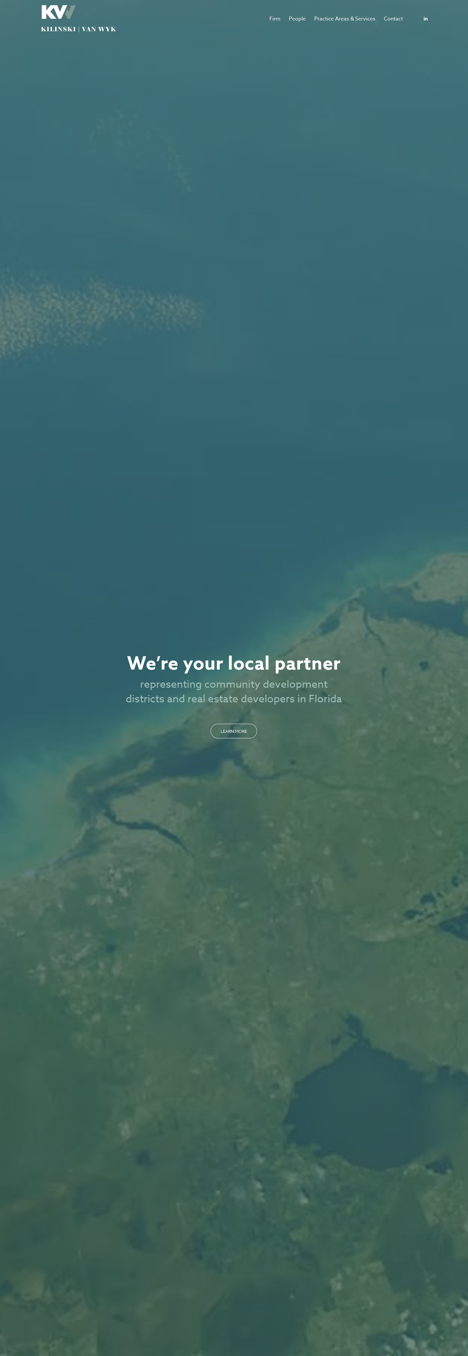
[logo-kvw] (78, 19)
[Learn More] (234, 731)
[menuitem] (275, 19)
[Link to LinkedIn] (426, 18)
